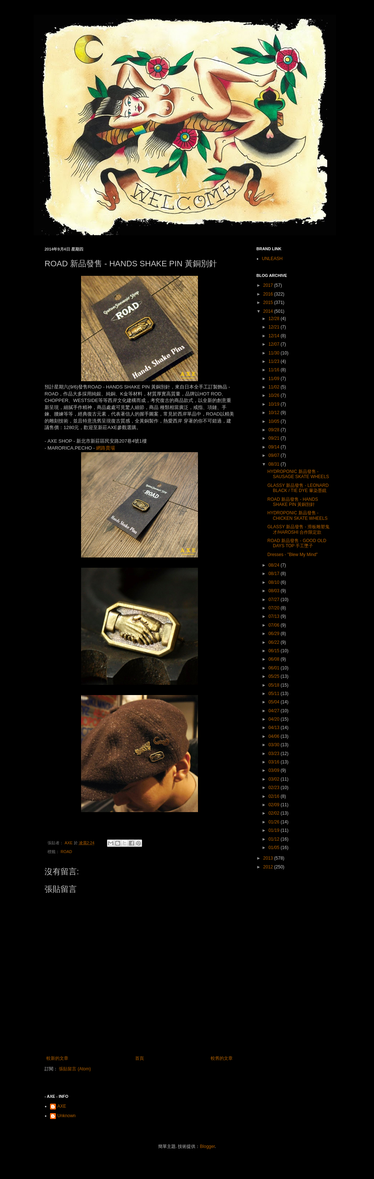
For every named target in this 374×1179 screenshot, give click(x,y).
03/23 (274, 753)
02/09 (274, 804)
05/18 (274, 685)
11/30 (274, 353)
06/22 (274, 642)
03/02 (274, 779)
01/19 (274, 830)
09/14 (274, 447)
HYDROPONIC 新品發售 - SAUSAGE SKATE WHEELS (298, 474)
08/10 (274, 582)
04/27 (274, 710)
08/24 (274, 565)
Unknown (66, 1115)
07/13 (274, 616)
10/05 (274, 421)
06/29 (274, 633)
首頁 (139, 1058)
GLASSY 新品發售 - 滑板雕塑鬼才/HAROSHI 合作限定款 (298, 529)
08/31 (274, 464)
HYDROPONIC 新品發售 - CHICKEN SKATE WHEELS (297, 515)
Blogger (207, 1146)
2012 (268, 867)
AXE (61, 1106)
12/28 (274, 318)
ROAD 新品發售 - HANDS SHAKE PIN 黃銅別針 (292, 502)
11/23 (274, 361)
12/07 (274, 344)
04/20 (274, 719)
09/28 (274, 429)
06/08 (274, 659)
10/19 (274, 404)
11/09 (274, 378)
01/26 (274, 822)
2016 (268, 294)
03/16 (274, 762)
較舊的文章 (222, 1058)
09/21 (274, 438)
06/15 (274, 650)
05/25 (274, 676)
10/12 (274, 412)
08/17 (274, 573)
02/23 (274, 787)
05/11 (274, 693)
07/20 (274, 608)
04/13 (274, 727)
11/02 (274, 387)
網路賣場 (105, 448)
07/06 (274, 625)
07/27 (274, 599)
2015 (268, 302)
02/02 (274, 813)
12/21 (274, 327)
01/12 (274, 839)
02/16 (274, 796)
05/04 (274, 702)
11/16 (274, 369)
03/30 (274, 744)
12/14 (274, 335)
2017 (268, 285)
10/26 (274, 395)
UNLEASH (272, 258)
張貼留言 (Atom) (75, 1068)
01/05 (274, 847)
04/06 (274, 736)
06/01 (274, 668)
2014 (268, 311)
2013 (268, 858)
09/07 (274, 455)
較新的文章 (57, 1058)
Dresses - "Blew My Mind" (292, 554)
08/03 (274, 590)
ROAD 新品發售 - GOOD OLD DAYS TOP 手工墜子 (296, 543)
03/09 (274, 770)
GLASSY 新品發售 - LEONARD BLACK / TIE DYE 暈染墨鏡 (298, 488)
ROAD (66, 851)
